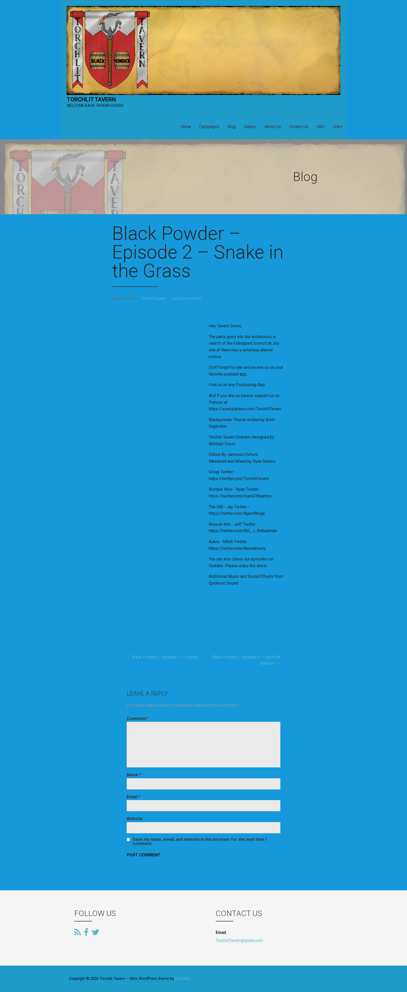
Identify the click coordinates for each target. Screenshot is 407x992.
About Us (272, 126)
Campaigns (209, 126)
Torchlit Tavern (91, 99)
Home (185, 126)
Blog (232, 126)
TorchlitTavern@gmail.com (239, 940)
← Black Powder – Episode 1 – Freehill (162, 657)
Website (135, 818)
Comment (138, 718)
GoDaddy (182, 978)
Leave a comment (186, 298)
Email (133, 796)
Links (337, 126)
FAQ (320, 126)
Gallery (250, 126)
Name (134, 774)
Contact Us (298, 126)
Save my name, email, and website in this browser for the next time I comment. (199, 841)
